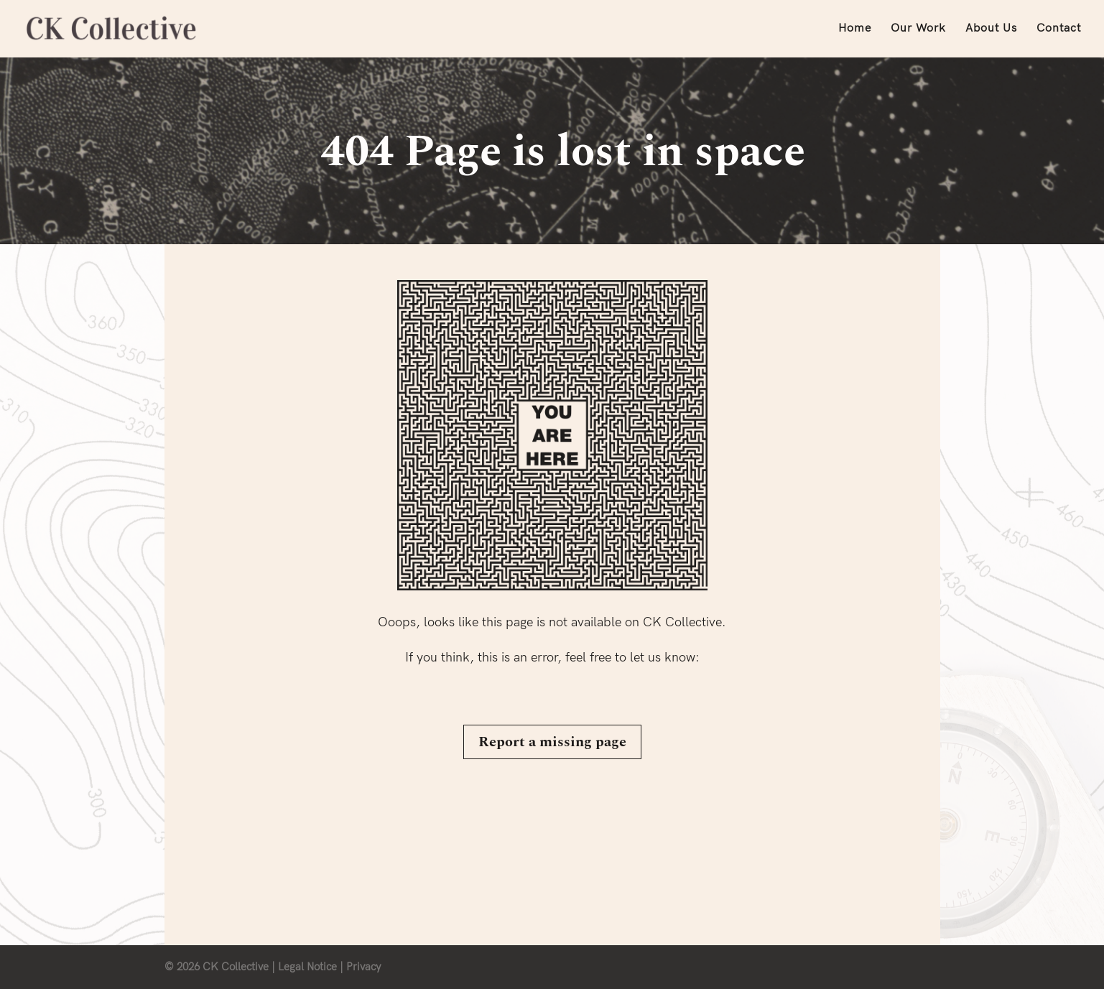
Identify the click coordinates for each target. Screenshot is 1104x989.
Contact (1058, 29)
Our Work (918, 29)
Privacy (363, 966)
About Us (991, 29)
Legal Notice (307, 966)
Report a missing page (552, 742)
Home (854, 29)
